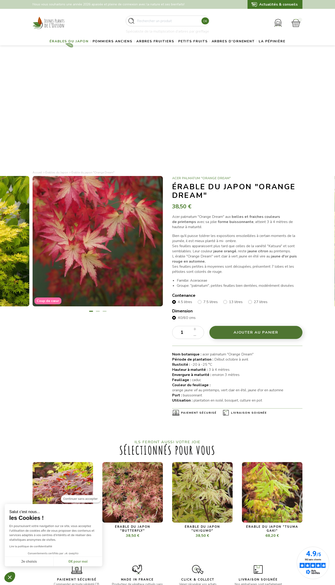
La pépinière (167, 59)
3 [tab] (105, 208)
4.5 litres (185, 198)
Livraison (178, 522)
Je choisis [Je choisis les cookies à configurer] (29, 562)
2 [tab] (98, 208)
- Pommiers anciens (116, 528)
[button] (9, 577)
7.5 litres (210, 198)
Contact (178, 550)
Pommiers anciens (123, 48)
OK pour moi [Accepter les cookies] (78, 562)
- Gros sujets (111, 522)
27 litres (261, 198)
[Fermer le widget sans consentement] (81, 504)
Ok (204, 23)
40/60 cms (187, 214)
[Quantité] (188, 229)
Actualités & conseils (278, 4)
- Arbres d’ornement (117, 545)
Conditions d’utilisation (189, 533)
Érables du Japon (74, 48)
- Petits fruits (112, 539)
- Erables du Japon (116, 516)
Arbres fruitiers (171, 48)
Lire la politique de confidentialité (30, 546)
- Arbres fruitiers (114, 533)
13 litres (236, 198)
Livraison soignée (249, 310)
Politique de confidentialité (192, 545)
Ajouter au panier (256, 229)
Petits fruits (213, 48)
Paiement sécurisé (199, 310)
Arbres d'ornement (258, 48)
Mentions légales (185, 528)
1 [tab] (91, 208)
